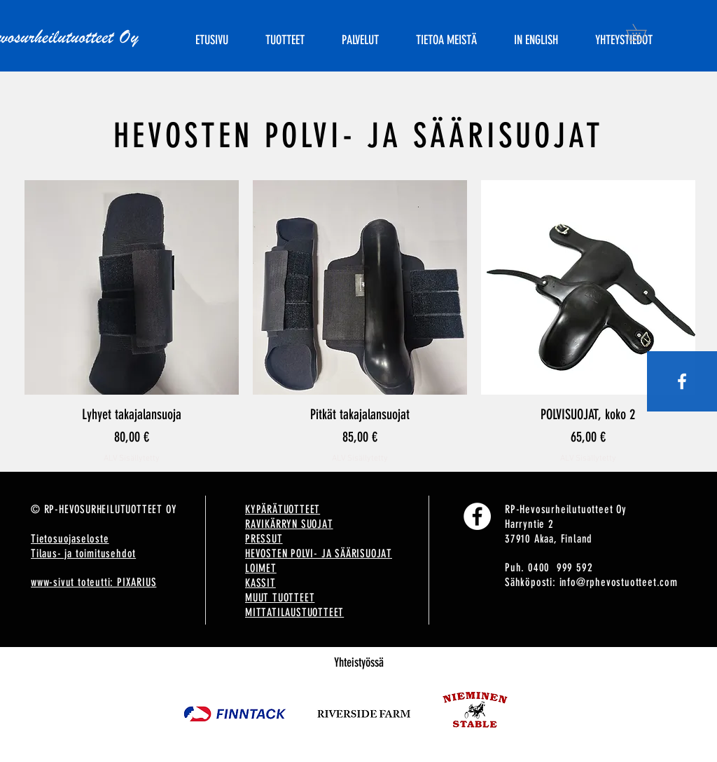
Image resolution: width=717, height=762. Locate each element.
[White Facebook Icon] (681, 381)
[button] (644, 32)
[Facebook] (477, 516)
